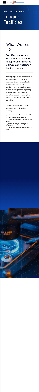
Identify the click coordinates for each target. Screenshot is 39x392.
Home (5, 12)
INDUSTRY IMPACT (17, 12)
